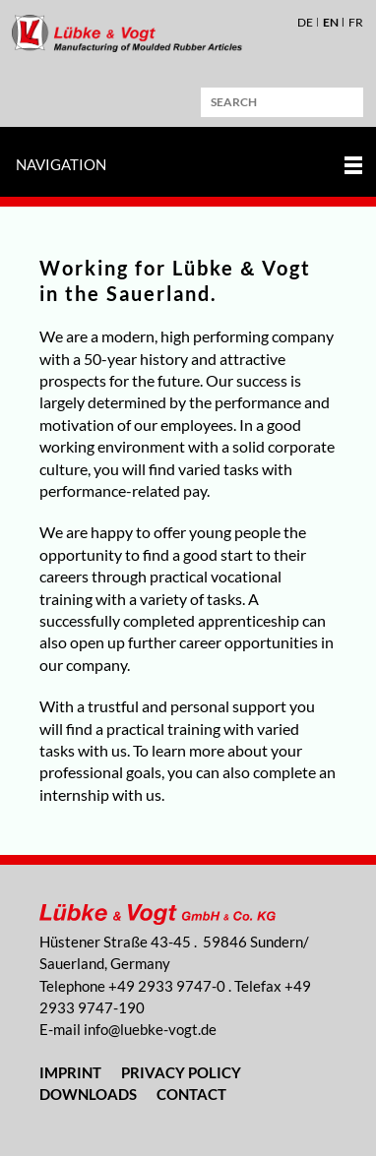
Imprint (70, 1072)
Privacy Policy (181, 1072)
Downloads (88, 1094)
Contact (191, 1094)
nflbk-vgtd (150, 1029)
